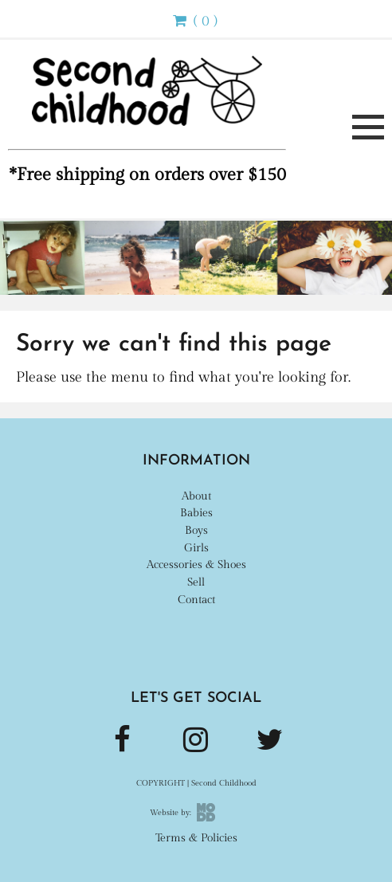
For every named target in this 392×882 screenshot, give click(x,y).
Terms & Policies (196, 838)
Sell (196, 582)
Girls (196, 548)
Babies (196, 512)
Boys (196, 530)
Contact (196, 599)
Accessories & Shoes (196, 564)
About (196, 496)
